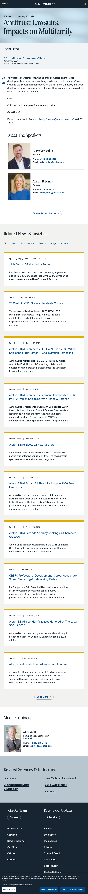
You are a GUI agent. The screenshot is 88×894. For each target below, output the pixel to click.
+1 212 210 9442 (38, 743)
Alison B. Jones (43, 181)
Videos (64, 243)
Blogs (53, 243)
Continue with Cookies (49, 889)
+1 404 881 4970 (48, 159)
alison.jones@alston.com (51, 193)
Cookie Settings (52, 872)
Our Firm (12, 847)
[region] (44, 883)
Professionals (14, 828)
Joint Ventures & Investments (61, 778)
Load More (42, 697)
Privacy (48, 847)
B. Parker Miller (43, 150)
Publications (27, 243)
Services (12, 835)
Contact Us (50, 860)
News (14, 243)
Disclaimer (50, 835)
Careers (11, 860)
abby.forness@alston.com (54, 119)
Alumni (48, 828)
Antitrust (50, 792)
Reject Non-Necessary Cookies (72, 889)
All (5, 243)
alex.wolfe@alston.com (40, 746)
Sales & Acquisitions (56, 785)
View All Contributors (44, 213)
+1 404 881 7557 (48, 190)
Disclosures (50, 841)
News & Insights (16, 841)
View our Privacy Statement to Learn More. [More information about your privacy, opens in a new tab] (17, 884)
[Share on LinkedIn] (3, 78)
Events (42, 243)
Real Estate (10, 778)
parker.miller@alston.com (51, 162)
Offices (11, 853)
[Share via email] (3, 82)
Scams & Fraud (52, 853)
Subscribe (51, 817)
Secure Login (51, 866)
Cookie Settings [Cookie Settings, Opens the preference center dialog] (9, 889)
